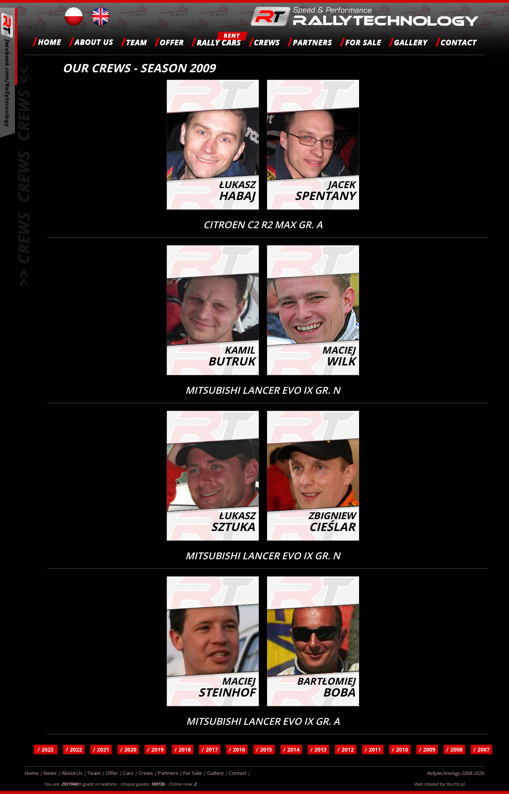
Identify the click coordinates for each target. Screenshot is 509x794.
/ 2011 (373, 749)
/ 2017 (210, 749)
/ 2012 (346, 749)
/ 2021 (101, 749)
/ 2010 (400, 749)
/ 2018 (183, 749)
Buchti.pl (456, 784)
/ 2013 (318, 749)
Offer (112, 773)
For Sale (192, 773)
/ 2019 (155, 749)
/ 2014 (291, 749)
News (50, 773)
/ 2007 (481, 749)
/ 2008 (454, 749)
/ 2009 (427, 749)
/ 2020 (128, 749)
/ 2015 (264, 749)
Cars (128, 773)
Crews (146, 773)
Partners (168, 773)
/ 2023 (46, 749)
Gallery (215, 773)
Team (94, 773)
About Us (72, 773)
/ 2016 (237, 749)
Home (32, 773)
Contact (237, 773)
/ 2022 (74, 749)
